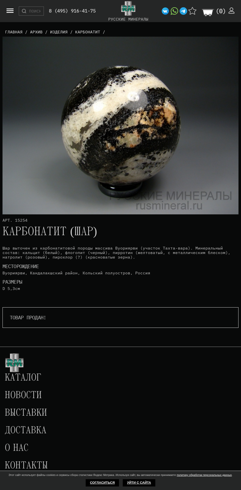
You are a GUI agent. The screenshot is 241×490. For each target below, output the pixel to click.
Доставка (25, 431)
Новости (23, 396)
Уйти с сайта (139, 482)
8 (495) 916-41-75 (72, 11)
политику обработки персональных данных (204, 474)
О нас (16, 448)
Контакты (26, 466)
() (220, 11)
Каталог (23, 378)
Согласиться (102, 482)
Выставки (26, 413)
